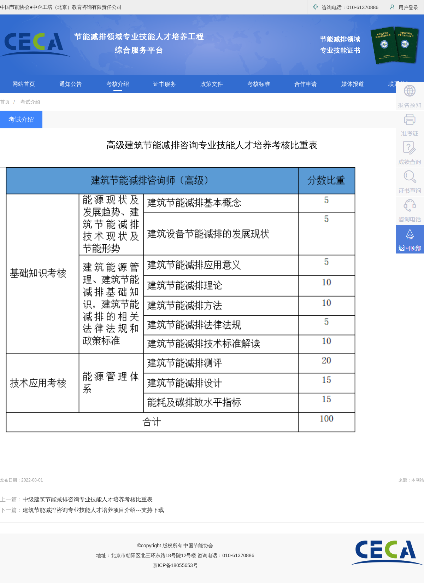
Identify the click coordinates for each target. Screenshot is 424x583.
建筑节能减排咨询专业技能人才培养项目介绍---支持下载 (93, 510)
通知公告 (70, 84)
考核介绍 (117, 84)
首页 (5, 102)
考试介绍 (30, 102)
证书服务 (164, 84)
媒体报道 (352, 84)
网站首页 (23, 84)
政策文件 (211, 84)
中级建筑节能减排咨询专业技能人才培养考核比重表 (88, 499)
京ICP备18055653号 (175, 565)
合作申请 (305, 84)
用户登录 (403, 7)
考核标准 (258, 84)
